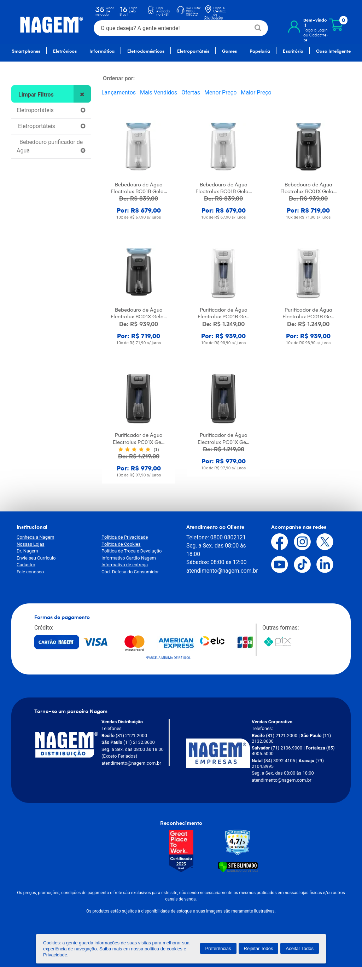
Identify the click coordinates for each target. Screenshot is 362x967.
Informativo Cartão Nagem (128, 558)
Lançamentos (118, 92)
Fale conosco (30, 571)
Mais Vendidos (158, 92)
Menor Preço (220, 92)
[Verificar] (237, 866)
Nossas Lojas (30, 544)
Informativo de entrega (124, 564)
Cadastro (26, 564)
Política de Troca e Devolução (131, 551)
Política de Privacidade (124, 537)
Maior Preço (256, 92)
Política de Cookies (121, 544)
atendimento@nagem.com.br (222, 570)
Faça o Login (314, 25)
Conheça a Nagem (35, 537)
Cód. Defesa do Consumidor (130, 571)
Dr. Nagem (27, 551)
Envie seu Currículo (36, 558)
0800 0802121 (228, 537)
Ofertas (190, 92)
